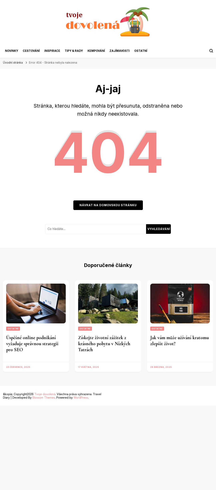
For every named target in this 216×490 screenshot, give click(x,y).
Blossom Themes (43, 397)
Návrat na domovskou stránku (108, 205)
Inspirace (52, 50)
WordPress (81, 397)
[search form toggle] (211, 51)
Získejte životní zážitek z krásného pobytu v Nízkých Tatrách (104, 344)
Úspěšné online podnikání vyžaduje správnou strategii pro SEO (32, 344)
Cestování (31, 50)
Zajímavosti (119, 50)
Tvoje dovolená (44, 394)
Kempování (96, 50)
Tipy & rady (74, 50)
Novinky (11, 50)
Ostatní (140, 50)
